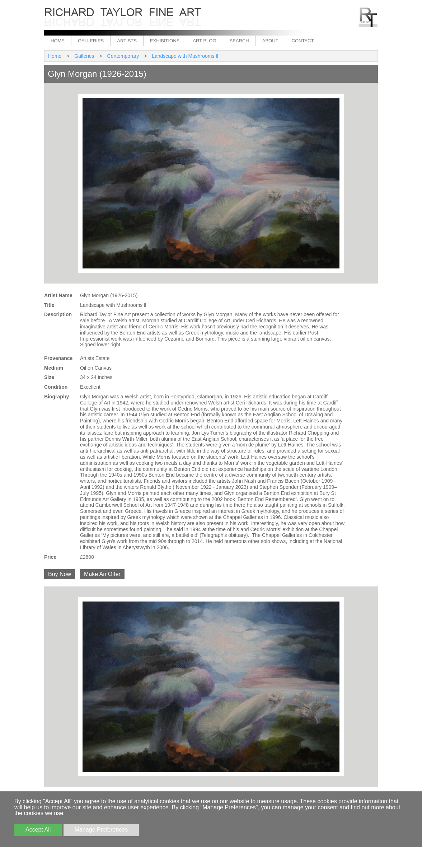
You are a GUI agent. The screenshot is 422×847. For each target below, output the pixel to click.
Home (58, 40)
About (270, 40)
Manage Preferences (101, 830)
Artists (127, 40)
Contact (303, 40)
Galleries (91, 40)
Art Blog (204, 40)
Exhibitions (164, 40)
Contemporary (123, 56)
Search (239, 40)
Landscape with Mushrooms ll (185, 56)
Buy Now (59, 574)
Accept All (38, 830)
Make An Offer (102, 574)
